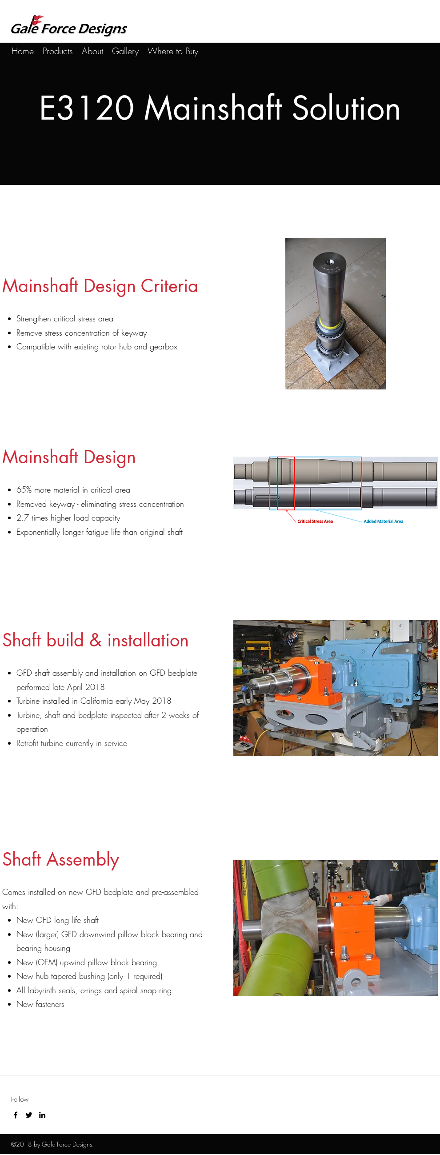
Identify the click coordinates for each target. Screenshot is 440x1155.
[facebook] (15, 1115)
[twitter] (28, 1115)
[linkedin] (42, 1115)
